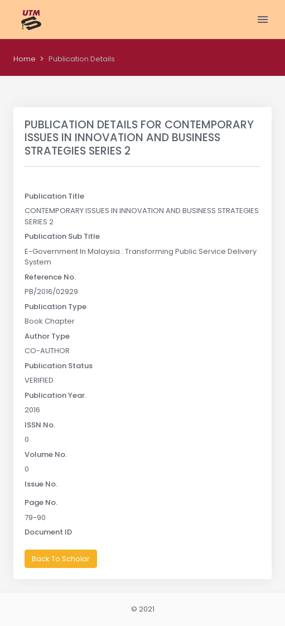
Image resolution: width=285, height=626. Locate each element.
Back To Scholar (61, 558)
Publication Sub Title (62, 236)
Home (24, 59)
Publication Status (59, 365)
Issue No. (41, 484)
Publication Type (55, 306)
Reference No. (50, 277)
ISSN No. (40, 425)
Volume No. (46, 454)
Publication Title (54, 196)
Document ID (48, 532)
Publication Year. (55, 395)
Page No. (41, 502)
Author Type (47, 336)
